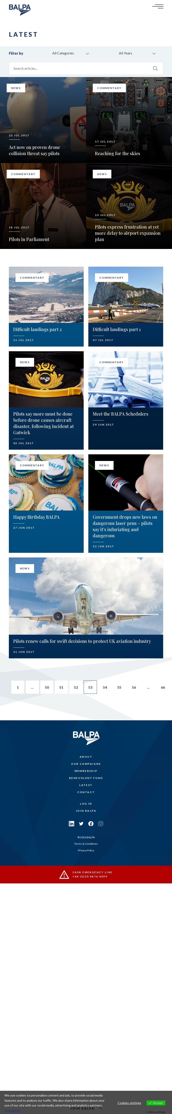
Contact (86, 792)
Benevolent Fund (86, 778)
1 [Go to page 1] (17, 687)
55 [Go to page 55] (120, 687)
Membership (86, 771)
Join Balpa (86, 811)
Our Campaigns (86, 764)
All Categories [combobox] (63, 53)
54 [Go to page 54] (105, 687)
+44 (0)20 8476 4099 (90, 876)
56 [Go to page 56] (134, 687)
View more (12, 1110)
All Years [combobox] (125, 53)
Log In (86, 804)
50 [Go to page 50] (47, 687)
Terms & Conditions (86, 844)
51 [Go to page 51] (61, 687)
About (86, 757)
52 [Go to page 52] (76, 687)
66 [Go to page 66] (164, 687)
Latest (86, 785)
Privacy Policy (86, 850)
